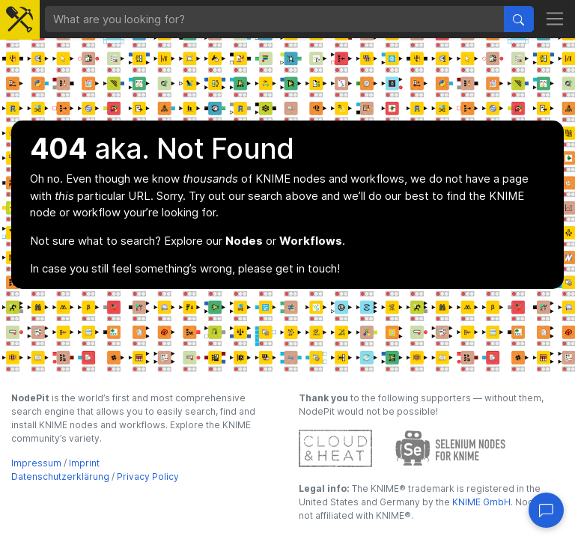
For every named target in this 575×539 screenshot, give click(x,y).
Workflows (310, 241)
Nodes (244, 241)
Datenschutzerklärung (60, 476)
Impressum (36, 463)
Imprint (84, 463)
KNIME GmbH (480, 502)
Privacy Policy (148, 476)
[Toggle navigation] (555, 19)
